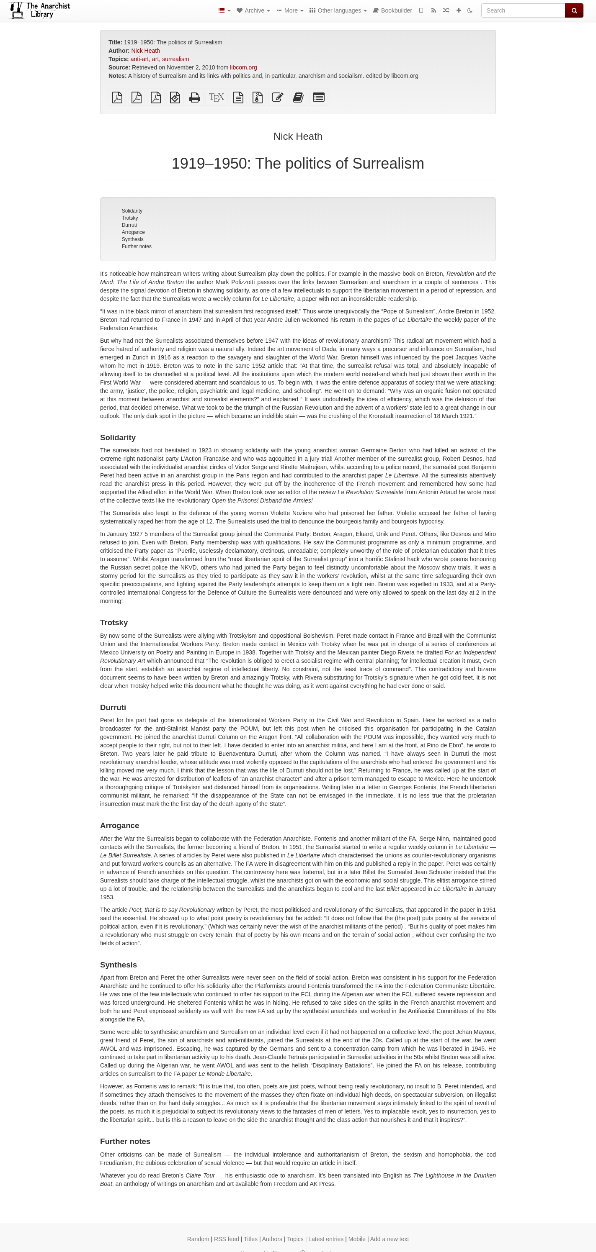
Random (198, 1239)
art (155, 59)
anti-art (140, 59)
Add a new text (389, 1239)
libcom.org (243, 67)
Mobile (357, 1239)
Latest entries (325, 1239)
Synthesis (133, 239)
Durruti (129, 225)
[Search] (523, 10)
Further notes (137, 246)
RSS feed (226, 1239)
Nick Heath (145, 50)
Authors (272, 1239)
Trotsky (130, 218)
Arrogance (133, 232)
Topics (295, 1239)
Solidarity (132, 211)
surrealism (175, 59)
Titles (251, 1239)
